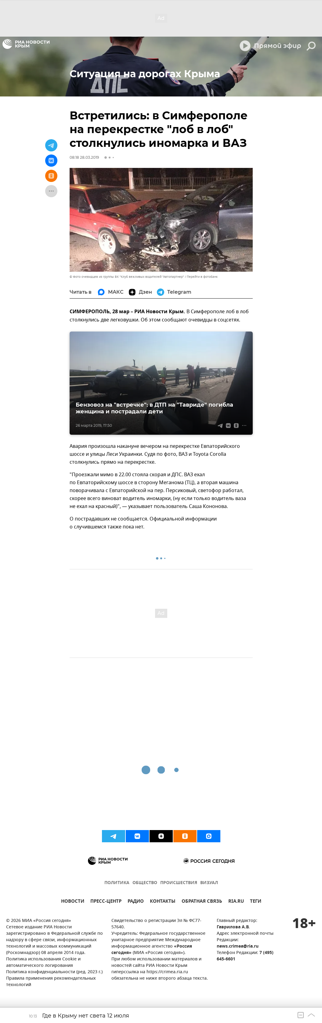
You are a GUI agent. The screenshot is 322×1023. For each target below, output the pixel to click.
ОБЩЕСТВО (144, 883)
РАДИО (136, 901)
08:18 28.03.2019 (84, 157)
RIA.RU (236, 901)
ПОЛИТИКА (116, 883)
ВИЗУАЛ (209, 883)
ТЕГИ (255, 901)
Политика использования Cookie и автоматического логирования (43, 962)
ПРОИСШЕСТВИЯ (178, 883)
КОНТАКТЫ (162, 901)
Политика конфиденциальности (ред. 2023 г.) (54, 972)
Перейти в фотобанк (202, 276)
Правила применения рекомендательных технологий (51, 982)
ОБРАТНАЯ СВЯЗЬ (202, 901)
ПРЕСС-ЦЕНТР (105, 901)
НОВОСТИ (72, 901)
